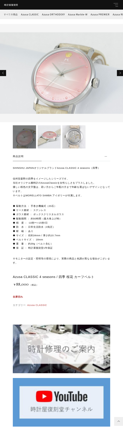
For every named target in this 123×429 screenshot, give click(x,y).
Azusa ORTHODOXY (53, 14)
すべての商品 (11, 14)
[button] (3, 73)
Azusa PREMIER (100, 14)
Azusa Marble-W (77, 14)
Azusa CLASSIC (30, 14)
